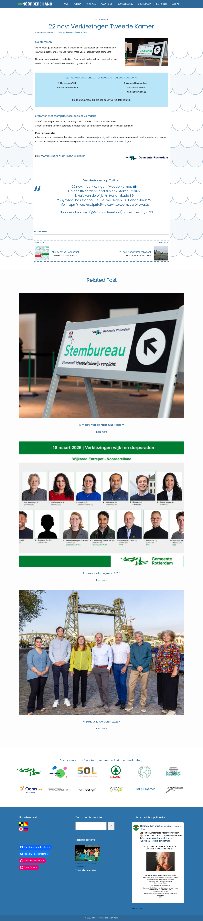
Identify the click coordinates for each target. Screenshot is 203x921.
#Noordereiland (92, 191)
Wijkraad (91, 4)
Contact (176, 4)
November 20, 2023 (138, 212)
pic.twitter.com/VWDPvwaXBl (127, 204)
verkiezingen (42, 231)
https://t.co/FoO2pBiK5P (85, 204)
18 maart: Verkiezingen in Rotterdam (101, 425)
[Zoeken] (111, 826)
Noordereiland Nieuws (43, 32)
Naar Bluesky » (137, 908)
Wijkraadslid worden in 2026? (101, 721)
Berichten (161, 4)
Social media (144, 4)
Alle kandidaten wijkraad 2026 (101, 573)
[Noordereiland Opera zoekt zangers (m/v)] (87, 853)
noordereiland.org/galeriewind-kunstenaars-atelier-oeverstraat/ (156, 839)
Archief (104, 19)
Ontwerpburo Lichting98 (108, 918)
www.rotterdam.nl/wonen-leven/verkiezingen (108, 141)
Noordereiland (125, 4)
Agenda (77, 4)
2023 (97, 19)
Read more (101, 431)
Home (66, 4)
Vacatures (106, 4)
